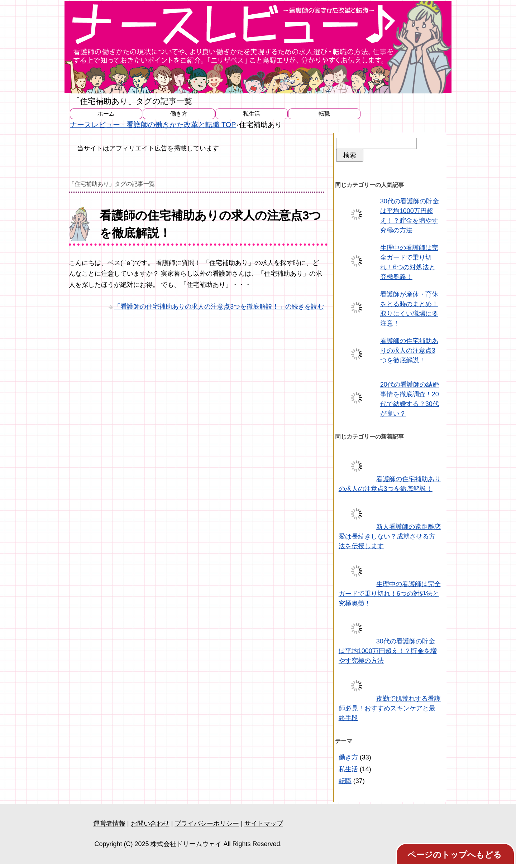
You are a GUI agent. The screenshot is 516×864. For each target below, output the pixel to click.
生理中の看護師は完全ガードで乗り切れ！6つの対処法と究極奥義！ (390, 593)
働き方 (178, 114)
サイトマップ (263, 823)
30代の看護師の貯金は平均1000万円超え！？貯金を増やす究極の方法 (388, 651)
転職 (324, 114)
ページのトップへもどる (454, 854)
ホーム (106, 114)
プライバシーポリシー (207, 823)
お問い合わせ (150, 823)
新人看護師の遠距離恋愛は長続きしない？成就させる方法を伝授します (390, 536)
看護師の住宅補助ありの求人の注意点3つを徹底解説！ (409, 350)
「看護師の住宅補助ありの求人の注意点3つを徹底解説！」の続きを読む (219, 306)
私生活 (251, 114)
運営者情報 (109, 823)
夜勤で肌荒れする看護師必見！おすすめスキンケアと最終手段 (390, 708)
